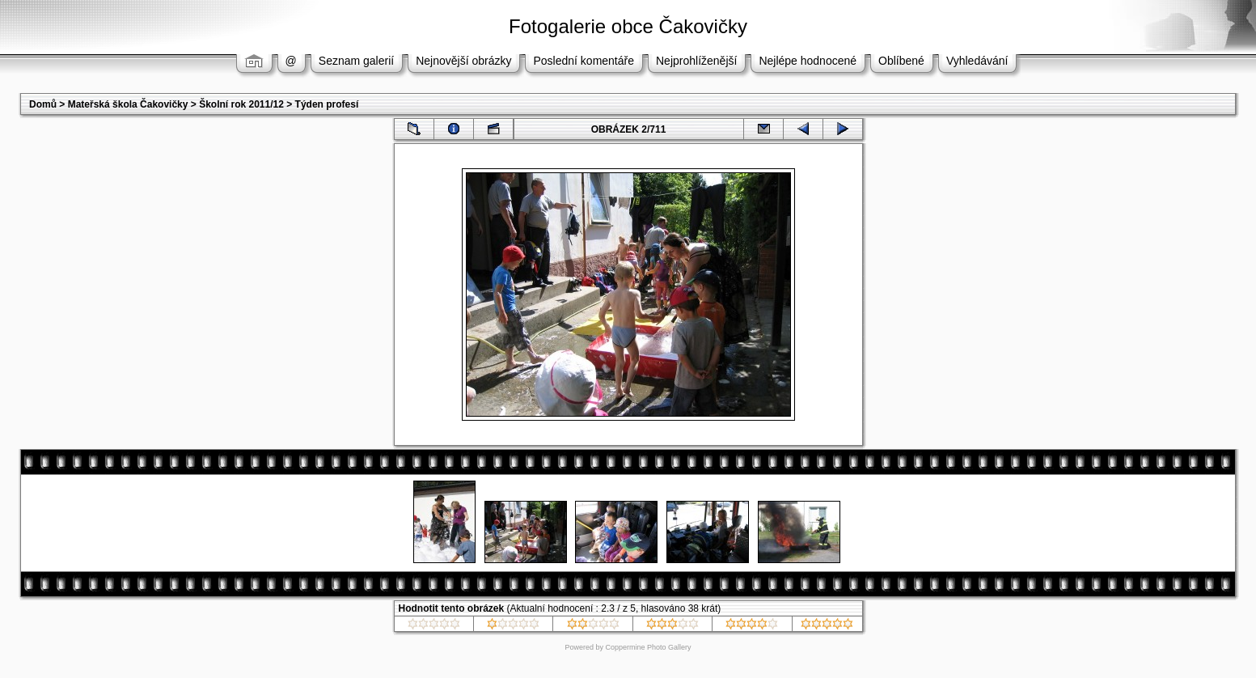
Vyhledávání (977, 60)
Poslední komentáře (583, 60)
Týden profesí (327, 104)
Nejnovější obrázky (463, 60)
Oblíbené (901, 60)
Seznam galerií (356, 60)
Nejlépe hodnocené (807, 60)
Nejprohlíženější (696, 60)
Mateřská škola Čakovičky (128, 104)
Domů (43, 104)
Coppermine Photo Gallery (648, 647)
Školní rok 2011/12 (241, 104)
